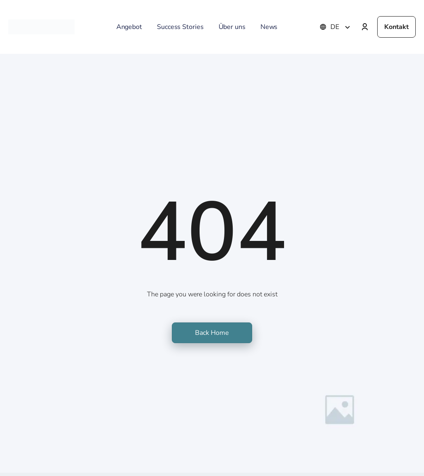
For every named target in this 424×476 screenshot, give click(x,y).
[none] (341, 26)
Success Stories (180, 26)
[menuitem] (341, 26)
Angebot (129, 26)
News (269, 26)
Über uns (232, 26)
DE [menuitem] (334, 26)
